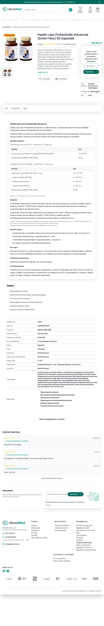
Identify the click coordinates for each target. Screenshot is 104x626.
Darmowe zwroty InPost (85, 530)
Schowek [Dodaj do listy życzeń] (44, 79)
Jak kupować (81, 535)
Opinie (25, 108)
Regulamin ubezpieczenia (86, 550)
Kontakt (34, 535)
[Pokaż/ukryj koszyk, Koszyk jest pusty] (97, 9)
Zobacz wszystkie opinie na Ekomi (52, 478)
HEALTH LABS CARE (44, 330)
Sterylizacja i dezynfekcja (74, 19)
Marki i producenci (83, 545)
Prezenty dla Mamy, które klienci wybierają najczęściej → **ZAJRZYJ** (50, 2)
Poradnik (79, 538)
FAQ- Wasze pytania (39, 538)
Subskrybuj (91, 72)
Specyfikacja (15, 108)
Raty (78, 533)
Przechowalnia (60, 530)
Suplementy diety (17, 19)
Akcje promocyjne (96, 19)
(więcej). (48, 505)
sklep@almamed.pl (10, 544)
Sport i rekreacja (56, 19)
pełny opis (43, 72)
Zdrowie (6, 19)
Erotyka (86, 20)
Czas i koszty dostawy (61, 561)
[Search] (70, 10)
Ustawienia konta (61, 528)
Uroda (26, 20)
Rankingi (79, 540)
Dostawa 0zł (9, 35)
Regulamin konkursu (84, 547)
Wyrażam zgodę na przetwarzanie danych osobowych (65, 502)
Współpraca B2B (82, 528)
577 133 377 (8, 533)
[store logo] (12, 9)
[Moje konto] (90, 9)
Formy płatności (59, 558)
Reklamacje (35, 528)
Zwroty (34, 525)
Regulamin (35, 530)
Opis (6, 108)
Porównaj (61, 79)
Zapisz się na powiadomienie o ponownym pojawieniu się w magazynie (91, 56)
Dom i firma (65, 19)
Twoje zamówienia (62, 525)
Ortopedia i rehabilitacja (36, 19)
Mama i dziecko (47, 19)
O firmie (34, 533)
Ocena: (40, 44)
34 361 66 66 (9, 537)
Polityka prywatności (84, 525)
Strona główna (6, 27)
